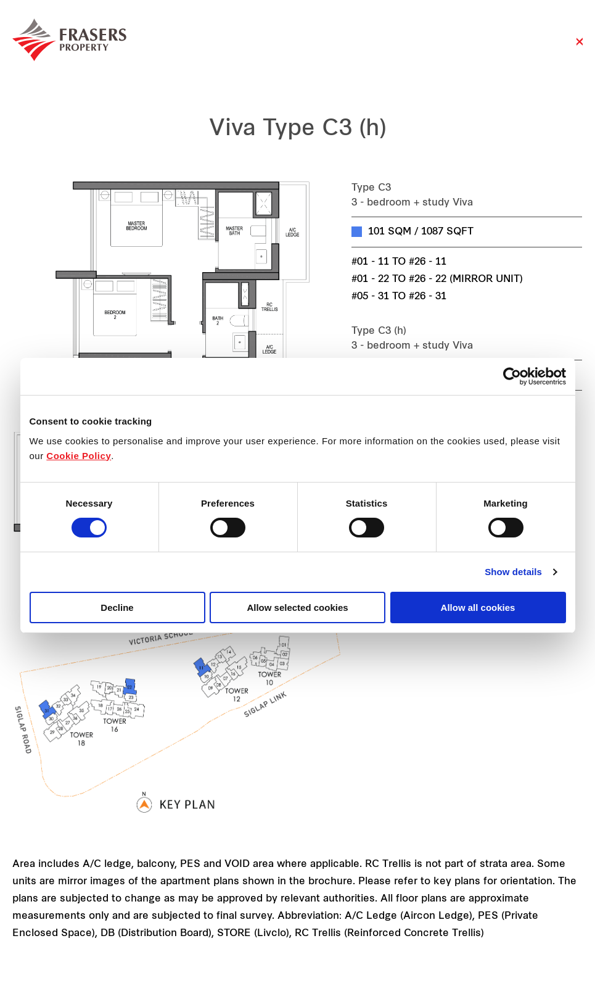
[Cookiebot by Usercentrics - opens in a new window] (512, 376)
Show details (513, 571)
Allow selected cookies (297, 607)
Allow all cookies (478, 607)
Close (580, 48)
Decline (117, 607)
